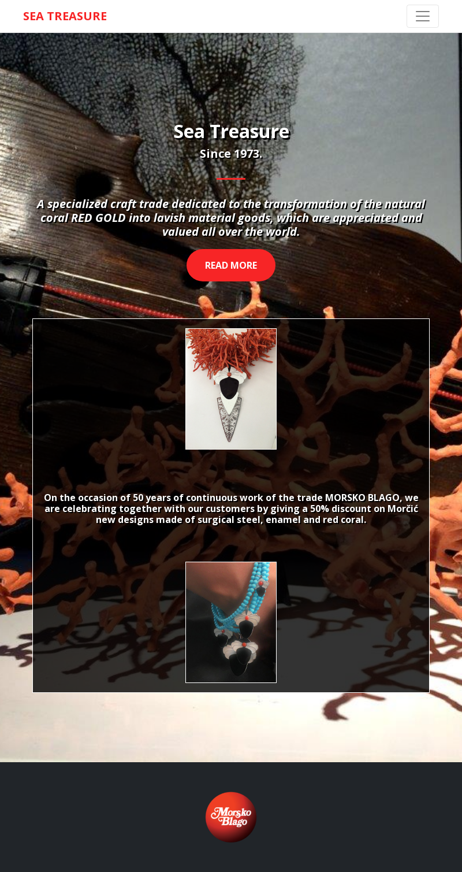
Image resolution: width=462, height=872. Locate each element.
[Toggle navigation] (423, 16)
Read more (231, 265)
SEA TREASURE (65, 16)
